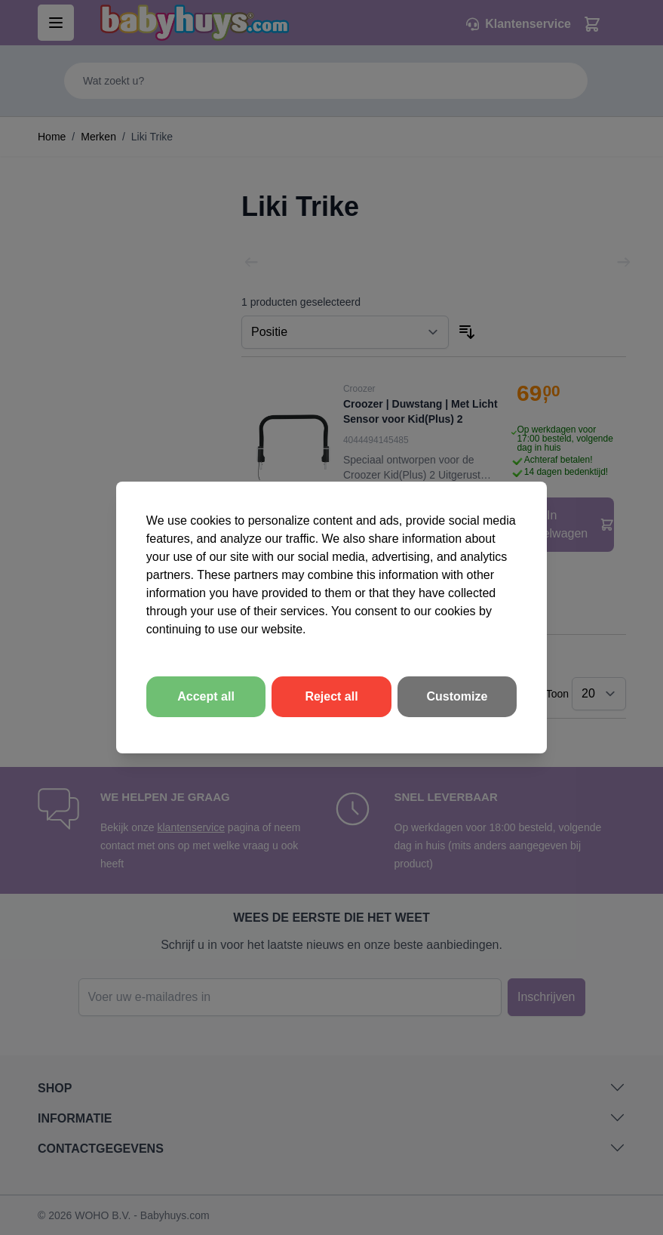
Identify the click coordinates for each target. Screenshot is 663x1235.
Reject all (331, 696)
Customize (457, 696)
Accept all (206, 696)
